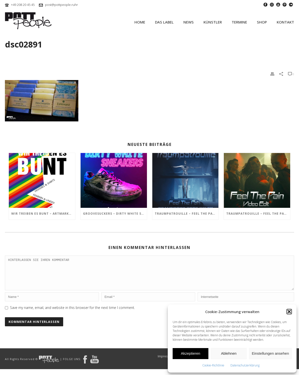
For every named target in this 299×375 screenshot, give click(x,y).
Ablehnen (228, 353)
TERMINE (239, 22)
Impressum (165, 362)
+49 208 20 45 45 (23, 4)
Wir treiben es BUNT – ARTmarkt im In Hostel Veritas (43, 213)
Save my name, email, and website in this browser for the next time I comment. (72, 313)
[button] (289, 311)
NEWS (188, 22)
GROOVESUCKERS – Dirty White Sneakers (115, 213)
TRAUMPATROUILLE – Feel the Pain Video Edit (258, 213)
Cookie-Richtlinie (213, 365)
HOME (139, 22)
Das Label (164, 22)
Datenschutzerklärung (245, 365)
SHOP (262, 22)
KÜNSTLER (212, 22)
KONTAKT (285, 22)
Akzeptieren (190, 353)
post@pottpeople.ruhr (61, 4)
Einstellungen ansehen (270, 353)
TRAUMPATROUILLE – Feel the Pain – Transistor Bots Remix (187, 213)
